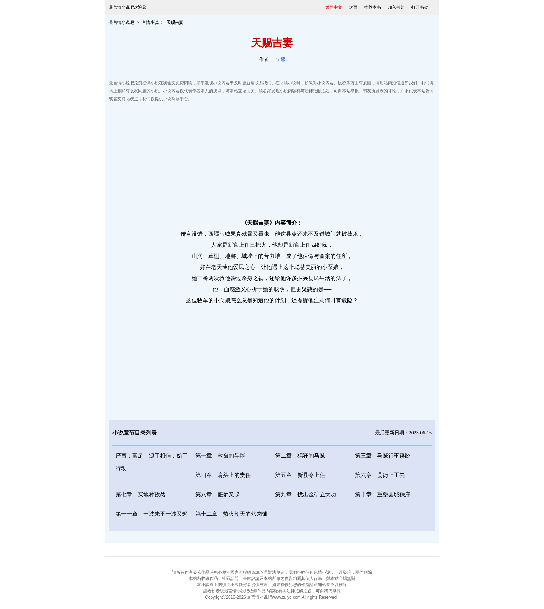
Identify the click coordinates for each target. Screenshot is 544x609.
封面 (353, 7)
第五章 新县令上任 (300, 475)
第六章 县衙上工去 (380, 475)
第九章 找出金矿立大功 (305, 494)
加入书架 (396, 7)
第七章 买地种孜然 (140, 494)
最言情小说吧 (121, 22)
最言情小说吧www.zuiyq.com (274, 597)
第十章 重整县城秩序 (382, 494)
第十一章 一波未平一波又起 (152, 514)
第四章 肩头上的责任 (223, 475)
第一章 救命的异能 (220, 456)
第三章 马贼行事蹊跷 (382, 456)
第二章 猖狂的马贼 (300, 456)
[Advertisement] (272, 158)
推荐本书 (372, 7)
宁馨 (281, 59)
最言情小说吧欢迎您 (127, 7)
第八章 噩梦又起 (217, 494)
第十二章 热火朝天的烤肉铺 (231, 514)
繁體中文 (333, 7)
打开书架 (419, 7)
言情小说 (150, 22)
